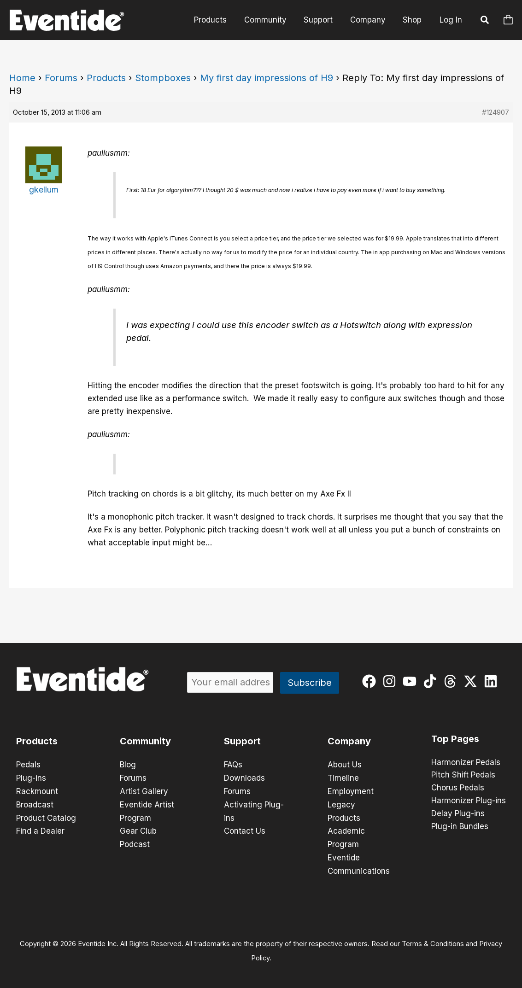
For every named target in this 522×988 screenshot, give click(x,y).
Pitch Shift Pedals (463, 775)
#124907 (495, 112)
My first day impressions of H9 (266, 77)
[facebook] (371, 681)
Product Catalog (46, 816)
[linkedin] (493, 681)
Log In (451, 19)
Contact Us (244, 829)
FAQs (233, 764)
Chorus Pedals (457, 788)
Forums (61, 77)
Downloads (244, 777)
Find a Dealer (40, 829)
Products (217, 19)
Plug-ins (31, 777)
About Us (345, 764)
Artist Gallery (144, 790)
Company (370, 19)
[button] (485, 21)
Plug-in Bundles (459, 827)
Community (271, 19)
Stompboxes (163, 77)
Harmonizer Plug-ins (468, 801)
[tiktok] (432, 681)
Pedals (28, 764)
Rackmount (37, 790)
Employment (351, 790)
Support (322, 19)
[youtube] (412, 681)
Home (22, 77)
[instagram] (391, 681)
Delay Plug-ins (458, 814)
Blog (128, 764)
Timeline (343, 777)
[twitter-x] (472, 681)
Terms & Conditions (433, 940)
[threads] (452, 681)
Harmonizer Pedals (465, 762)
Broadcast (34, 803)
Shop (413, 19)
